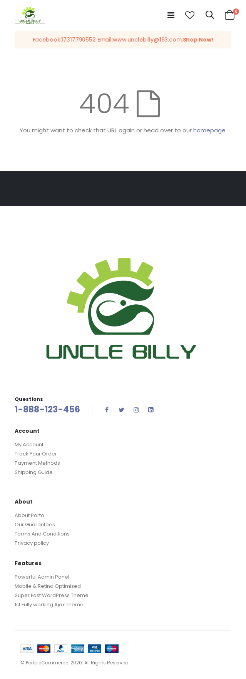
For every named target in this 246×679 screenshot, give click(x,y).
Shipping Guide (34, 472)
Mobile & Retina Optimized (48, 586)
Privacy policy (32, 543)
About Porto (29, 515)
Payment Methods (37, 463)
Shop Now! (198, 39)
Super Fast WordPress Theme (52, 595)
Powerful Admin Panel (42, 577)
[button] (189, 15)
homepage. (210, 130)
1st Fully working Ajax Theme (49, 604)
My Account (29, 444)
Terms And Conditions (42, 533)
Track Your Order (36, 453)
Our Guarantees (35, 524)
